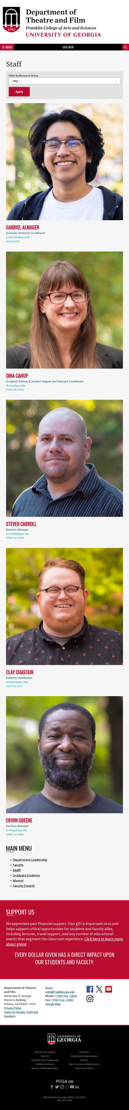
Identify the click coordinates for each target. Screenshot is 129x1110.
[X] (57, 1087)
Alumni (18, 881)
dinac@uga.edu (15, 385)
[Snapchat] (67, 1087)
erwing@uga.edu (16, 830)
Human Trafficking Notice (45, 1068)
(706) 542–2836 (66, 996)
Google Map (53, 1004)
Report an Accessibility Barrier (84, 1064)
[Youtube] (72, 1087)
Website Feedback (45, 1064)
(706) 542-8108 (15, 834)
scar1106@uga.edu (17, 533)
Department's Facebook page (90, 989)
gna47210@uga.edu (18, 237)
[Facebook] (52, 1087)
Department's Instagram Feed (90, 998)
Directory (84, 1052)
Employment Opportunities (84, 1056)
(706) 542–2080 (62, 1000)
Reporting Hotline (84, 1068)
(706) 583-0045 (15, 389)
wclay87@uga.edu (17, 682)
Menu (7, 47)
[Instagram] (62, 1087)
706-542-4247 (14, 686)
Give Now (68, 47)
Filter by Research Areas (23, 75)
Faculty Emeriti (24, 886)
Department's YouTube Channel (108, 989)
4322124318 (13, 241)
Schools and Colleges (45, 1052)
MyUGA (45, 1056)
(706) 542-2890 (15, 537)
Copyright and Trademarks (45, 1060)
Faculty (18, 865)
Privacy (84, 1060)
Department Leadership (30, 860)
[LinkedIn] (77, 1087)
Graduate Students (26, 875)
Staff (17, 870)
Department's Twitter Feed (99, 989)
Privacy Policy (13, 1008)
